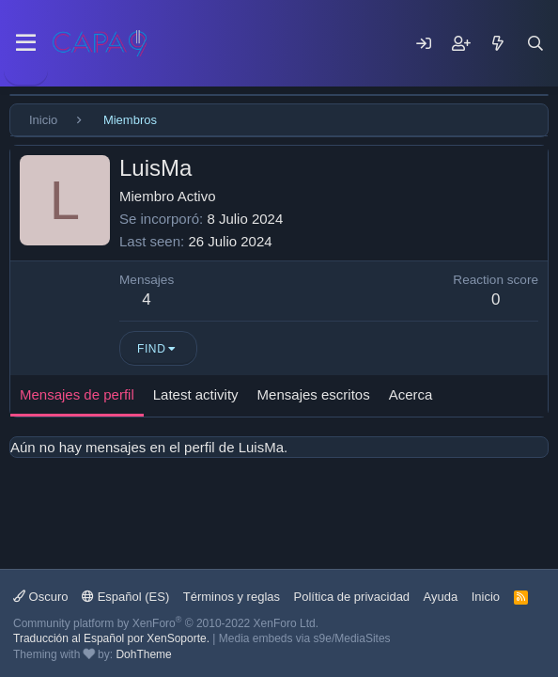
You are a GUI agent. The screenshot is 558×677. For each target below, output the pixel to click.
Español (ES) (125, 597)
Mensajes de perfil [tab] (77, 394)
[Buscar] (535, 43)
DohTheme (143, 654)
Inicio (486, 597)
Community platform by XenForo (165, 623)
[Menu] (26, 43)
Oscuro (41, 597)
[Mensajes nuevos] (498, 43)
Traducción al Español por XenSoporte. (111, 638)
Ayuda (441, 597)
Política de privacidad (352, 597)
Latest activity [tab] (196, 394)
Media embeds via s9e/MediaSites (305, 638)
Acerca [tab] (411, 394)
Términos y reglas (231, 597)
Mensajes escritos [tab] (313, 394)
